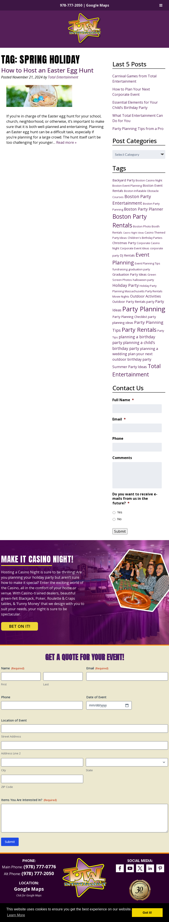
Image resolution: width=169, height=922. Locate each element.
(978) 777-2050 (38, 873)
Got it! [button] (147, 912)
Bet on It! (19, 626)
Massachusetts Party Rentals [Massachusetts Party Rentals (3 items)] (143, 291)
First (4, 684)
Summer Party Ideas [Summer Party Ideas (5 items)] (129, 366)
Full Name (123, 400)
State (89, 770)
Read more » (66, 142)
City (3, 770)
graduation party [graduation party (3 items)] (139, 269)
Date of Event (96, 697)
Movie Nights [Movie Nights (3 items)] (120, 296)
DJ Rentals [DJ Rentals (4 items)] (127, 255)
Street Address (11, 736)
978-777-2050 (71, 5)
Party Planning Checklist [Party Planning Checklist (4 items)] (129, 316)
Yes (119, 512)
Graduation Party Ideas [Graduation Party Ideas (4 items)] (129, 274)
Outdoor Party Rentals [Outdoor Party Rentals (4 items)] (129, 301)
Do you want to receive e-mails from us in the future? (134, 498)
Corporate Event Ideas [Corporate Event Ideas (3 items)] (134, 248)
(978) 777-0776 (39, 866)
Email (119, 419)
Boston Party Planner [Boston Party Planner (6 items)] (143, 209)
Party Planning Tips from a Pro (138, 128)
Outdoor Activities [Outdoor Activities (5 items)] (145, 296)
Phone (117, 438)
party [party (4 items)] (150, 301)
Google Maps (97, 5)
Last (46, 684)
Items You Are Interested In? (29, 800)
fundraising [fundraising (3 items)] (120, 269)
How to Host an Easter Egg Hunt (47, 70)
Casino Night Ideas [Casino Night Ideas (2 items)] (133, 232)
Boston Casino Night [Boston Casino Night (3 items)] (149, 180)
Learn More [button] (16, 915)
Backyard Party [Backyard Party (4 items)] (123, 180)
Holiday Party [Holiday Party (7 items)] (125, 285)
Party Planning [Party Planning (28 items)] (143, 309)
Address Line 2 (11, 753)
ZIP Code (7, 787)
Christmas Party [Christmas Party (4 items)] (124, 243)
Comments (122, 458)
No (119, 519)
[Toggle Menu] (161, 5)
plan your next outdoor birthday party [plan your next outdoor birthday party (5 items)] (132, 356)
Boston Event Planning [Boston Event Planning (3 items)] (127, 186)
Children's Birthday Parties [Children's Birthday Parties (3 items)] (145, 238)
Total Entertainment (63, 77)
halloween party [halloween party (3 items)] (143, 280)
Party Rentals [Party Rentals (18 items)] (139, 329)
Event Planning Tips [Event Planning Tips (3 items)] (147, 263)
